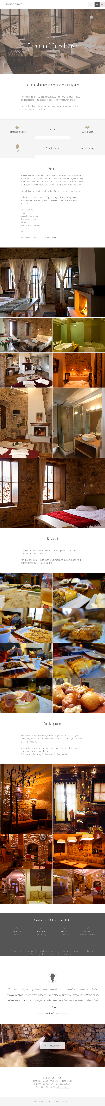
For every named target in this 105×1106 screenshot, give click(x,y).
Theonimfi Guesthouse (53, 1102)
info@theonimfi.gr (63, 1086)
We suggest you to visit (52, 1045)
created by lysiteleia (65, 1102)
